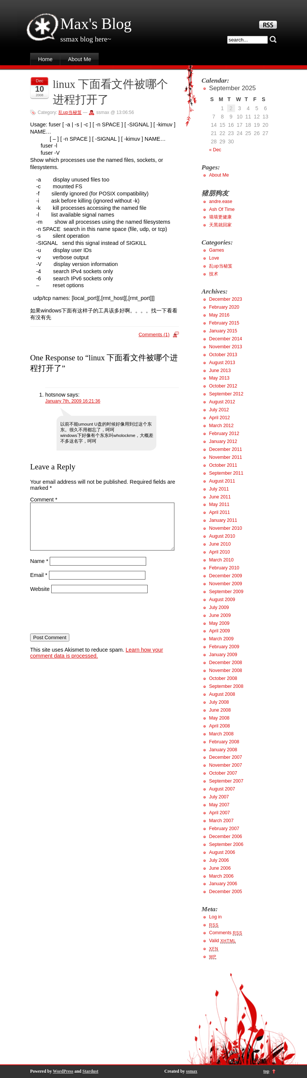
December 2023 (225, 299)
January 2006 (223, 883)
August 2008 (222, 694)
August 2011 (222, 481)
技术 (213, 274)
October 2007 (223, 773)
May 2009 (219, 623)
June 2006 (220, 868)
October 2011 (223, 465)
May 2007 (219, 804)
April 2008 (219, 726)
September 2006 (226, 844)
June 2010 (220, 544)
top (266, 1071)
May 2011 (219, 504)
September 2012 (226, 394)
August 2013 (222, 362)
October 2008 (223, 678)
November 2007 (225, 765)
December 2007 (225, 757)
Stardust (90, 1071)
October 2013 (223, 354)
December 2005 (225, 891)
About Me (79, 59)
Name (39, 570)
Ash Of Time (222, 209)
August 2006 (222, 852)
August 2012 (222, 401)
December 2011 (225, 449)
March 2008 (221, 734)
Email (38, 584)
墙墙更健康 (220, 217)
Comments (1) (154, 334)
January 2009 (223, 654)
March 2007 (221, 820)
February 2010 (224, 568)
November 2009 (225, 583)
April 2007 (219, 812)
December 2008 (225, 662)
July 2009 (219, 607)
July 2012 (219, 409)
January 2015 (223, 331)
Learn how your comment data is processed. (96, 662)
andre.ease (220, 201)
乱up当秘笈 (69, 112)
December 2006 (225, 836)
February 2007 (224, 828)
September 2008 (226, 686)
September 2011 (226, 473)
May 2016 (219, 315)
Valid (222, 940)
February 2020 (224, 307)
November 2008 (225, 670)
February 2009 (224, 646)
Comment (43, 500)
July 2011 (219, 489)
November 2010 (225, 528)
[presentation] (87, 622)
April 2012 (219, 417)
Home (45, 59)
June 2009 (220, 615)
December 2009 (225, 575)
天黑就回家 (220, 225)
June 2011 (220, 497)
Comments (225, 932)
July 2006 (219, 860)
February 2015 (224, 323)
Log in (215, 917)
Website (40, 598)
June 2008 (220, 710)
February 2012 (224, 433)
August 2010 (222, 536)
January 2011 (223, 520)
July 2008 (219, 702)
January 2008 (223, 749)
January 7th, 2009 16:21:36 (72, 401)
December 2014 (225, 338)
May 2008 (219, 718)
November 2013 (225, 346)
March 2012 (221, 425)
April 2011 (219, 512)
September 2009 (226, 591)
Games (216, 250)
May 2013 (219, 378)
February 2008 (224, 741)
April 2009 (219, 631)
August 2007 (222, 789)
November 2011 (225, 457)
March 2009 (221, 638)
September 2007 (226, 781)
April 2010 (219, 552)
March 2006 (221, 876)
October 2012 (223, 386)
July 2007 (219, 797)
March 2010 (221, 560)
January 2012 (223, 441)
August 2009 (222, 599)
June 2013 (220, 370)
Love (214, 258)
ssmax (191, 1071)
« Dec (215, 149)
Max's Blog (95, 23)
